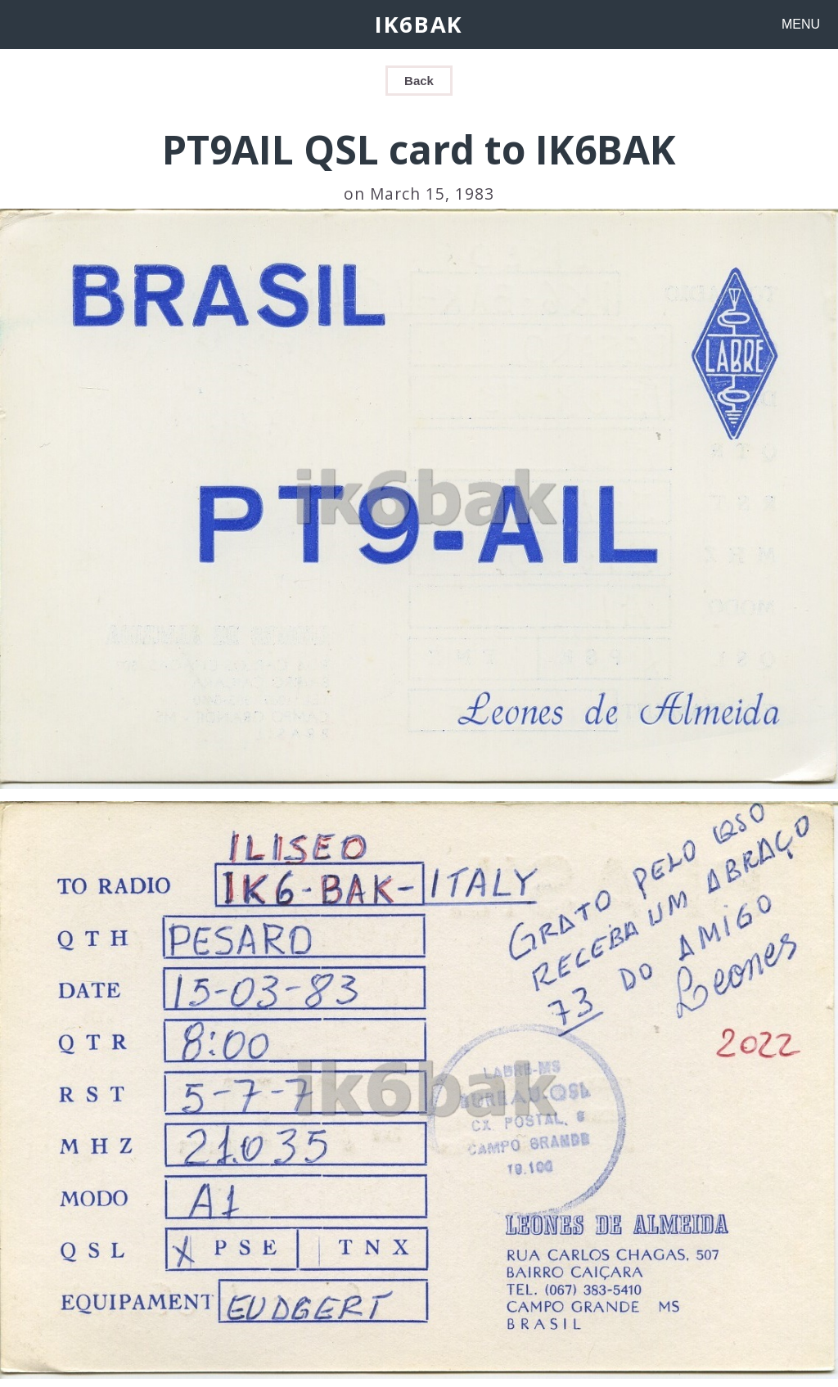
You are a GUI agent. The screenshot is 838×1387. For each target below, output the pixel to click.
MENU (801, 24)
